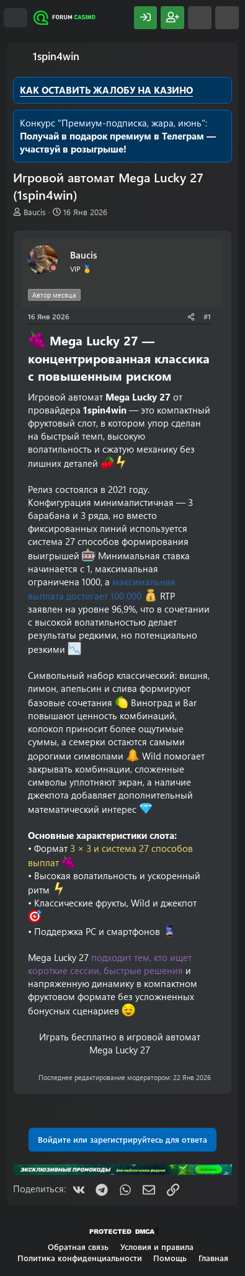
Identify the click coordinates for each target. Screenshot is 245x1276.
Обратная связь (78, 1246)
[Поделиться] (191, 316)
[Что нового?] (200, 17)
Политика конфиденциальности (79, 1257)
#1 (207, 316)
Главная (213, 1257)
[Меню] (15, 18)
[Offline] (53, 268)
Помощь (170, 1257)
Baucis (35, 211)
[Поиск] (227, 17)
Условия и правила (157, 1246)
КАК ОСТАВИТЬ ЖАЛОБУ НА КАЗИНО (106, 90)
